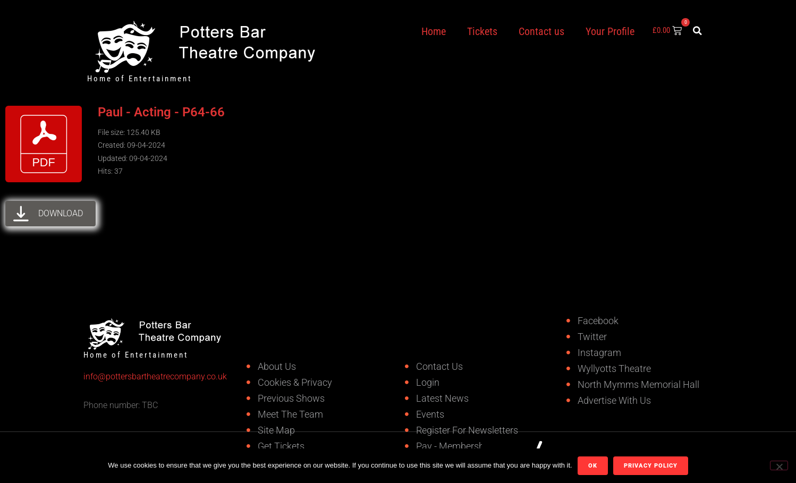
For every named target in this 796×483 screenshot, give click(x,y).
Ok (592, 465)
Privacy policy (651, 465)
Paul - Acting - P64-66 (161, 112)
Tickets (482, 31)
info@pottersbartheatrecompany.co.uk (121, 376)
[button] (698, 31)
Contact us (541, 31)
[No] (779, 465)
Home (433, 31)
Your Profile (610, 31)
